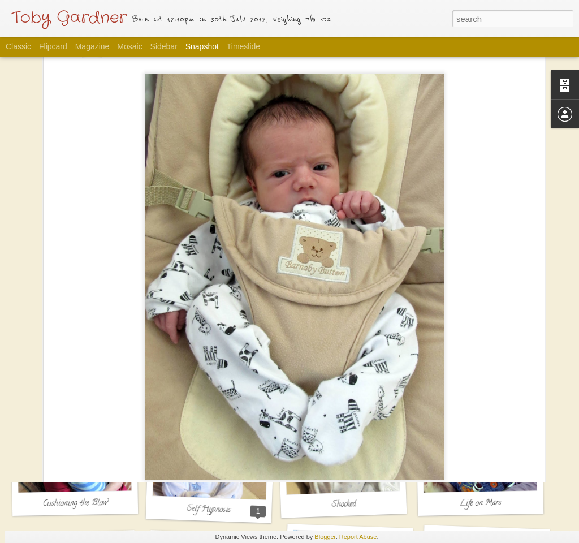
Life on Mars (481, 503)
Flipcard (53, 46)
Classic (18, 46)
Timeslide (243, 46)
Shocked (343, 504)
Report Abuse (358, 536)
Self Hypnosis (209, 510)
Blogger (324, 536)
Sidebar (164, 46)
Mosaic (129, 46)
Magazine (92, 46)
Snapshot (202, 46)
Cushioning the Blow (74, 503)
